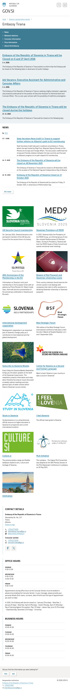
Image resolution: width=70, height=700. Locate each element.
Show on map (10, 525)
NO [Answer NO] (13, 674)
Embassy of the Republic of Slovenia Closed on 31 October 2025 (39, 176)
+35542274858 (13, 529)
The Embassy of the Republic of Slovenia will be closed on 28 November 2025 (38, 162)
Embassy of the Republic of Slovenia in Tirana (17, 683)
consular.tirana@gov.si (16, 543)
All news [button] (7, 191)
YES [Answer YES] (5, 674)
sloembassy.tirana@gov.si (17, 531)
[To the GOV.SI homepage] (12, 8)
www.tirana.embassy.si (16, 534)
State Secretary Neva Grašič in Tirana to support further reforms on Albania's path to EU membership (41, 140)
